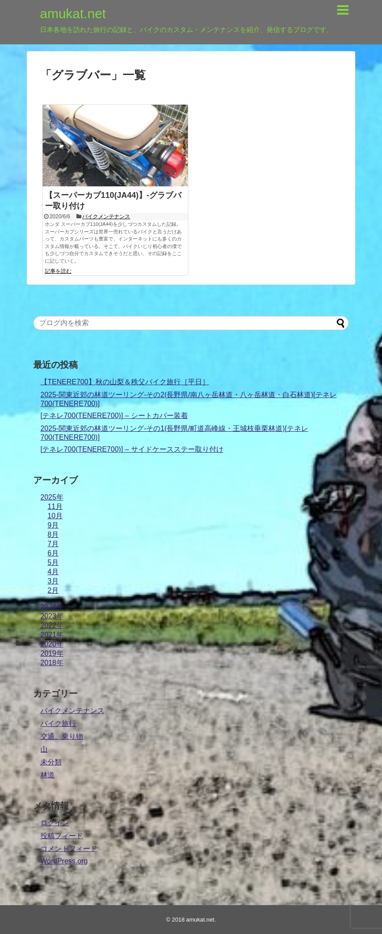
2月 (53, 590)
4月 (53, 571)
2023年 (52, 616)
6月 (53, 553)
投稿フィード (61, 835)
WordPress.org (64, 861)
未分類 (51, 762)
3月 (53, 581)
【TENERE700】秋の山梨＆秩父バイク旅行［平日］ (124, 382)
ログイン (54, 823)
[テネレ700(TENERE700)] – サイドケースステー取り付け (131, 449)
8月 (53, 534)
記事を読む (58, 271)
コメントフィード (68, 848)
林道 (47, 775)
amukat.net (73, 13)
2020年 (52, 644)
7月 (53, 544)
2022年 (52, 625)
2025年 (52, 497)
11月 (55, 506)
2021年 (52, 634)
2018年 (52, 662)
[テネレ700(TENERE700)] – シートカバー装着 (114, 415)
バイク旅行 (58, 723)
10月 (55, 516)
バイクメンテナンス (106, 216)
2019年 (52, 653)
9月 (53, 525)
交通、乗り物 (61, 736)
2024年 (52, 607)
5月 (53, 562)
